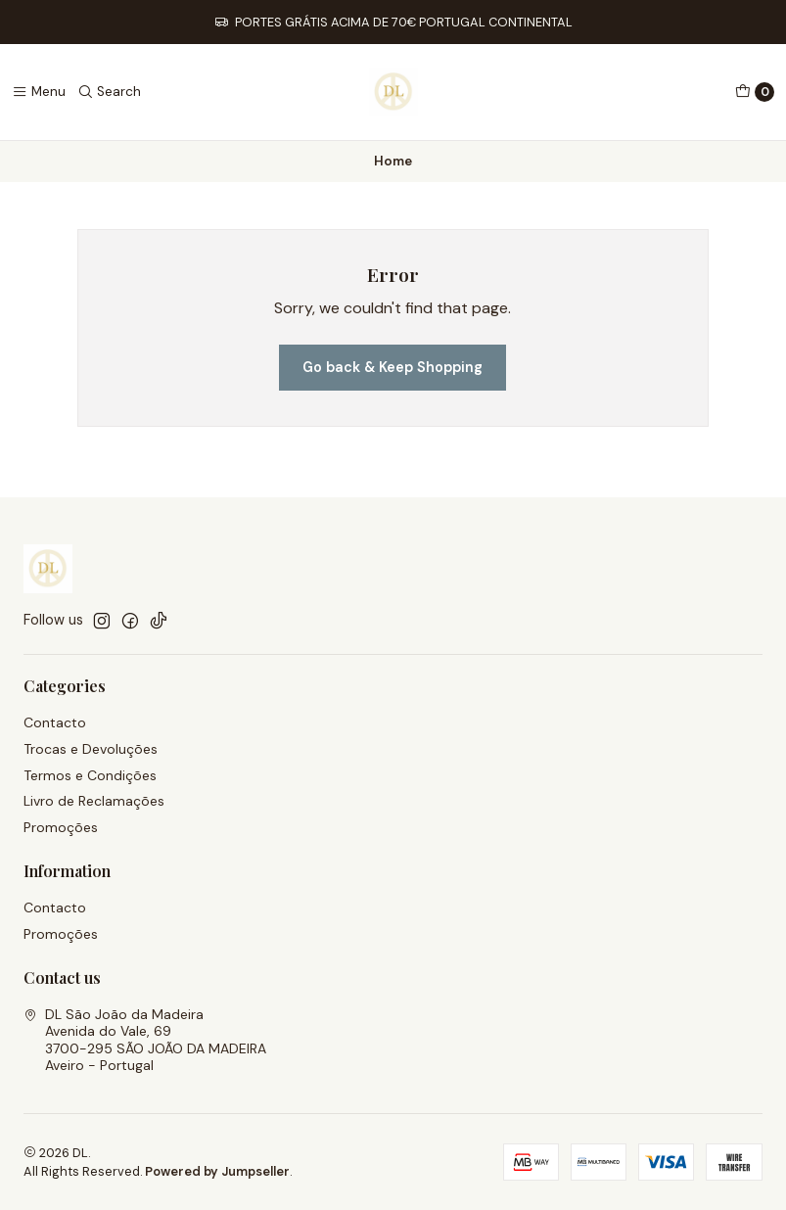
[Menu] (39, 92)
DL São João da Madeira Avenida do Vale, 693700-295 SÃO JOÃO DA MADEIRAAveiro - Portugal (144, 1040)
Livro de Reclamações (93, 801)
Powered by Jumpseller (217, 1171)
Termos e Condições (90, 775)
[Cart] (754, 92)
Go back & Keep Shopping (392, 367)
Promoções (60, 827)
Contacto (54, 722)
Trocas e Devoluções (90, 749)
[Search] (109, 92)
